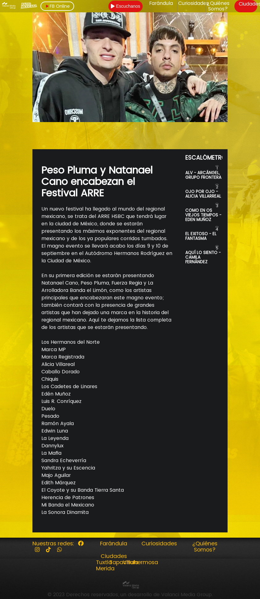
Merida (105, 568)
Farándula (161, 3)
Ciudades (114, 556)
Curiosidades (193, 3)
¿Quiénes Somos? (218, 6)
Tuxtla (104, 562)
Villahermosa (140, 562)
